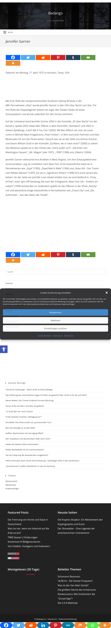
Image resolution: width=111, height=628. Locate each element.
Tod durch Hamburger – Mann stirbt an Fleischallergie (28, 389)
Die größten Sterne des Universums (77, 589)
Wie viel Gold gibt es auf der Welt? (20, 428)
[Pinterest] (58, 57)
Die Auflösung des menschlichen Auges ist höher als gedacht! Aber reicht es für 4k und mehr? (46, 395)
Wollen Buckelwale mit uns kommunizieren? (24, 449)
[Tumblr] (73, 57)
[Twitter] (28, 57)
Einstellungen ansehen (55, 328)
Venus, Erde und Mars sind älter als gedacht (24, 406)
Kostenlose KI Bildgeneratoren (24, 541)
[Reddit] (43, 57)
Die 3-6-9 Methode (68, 603)
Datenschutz (58, 335)
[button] (4, 349)
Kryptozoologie (12, 488)
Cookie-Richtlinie (44, 335)
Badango (55, 13)
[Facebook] (13, 57)
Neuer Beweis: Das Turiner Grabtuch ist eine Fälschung (29, 400)
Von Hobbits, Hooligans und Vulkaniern (29, 546)
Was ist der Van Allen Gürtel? (73, 585)
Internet (9, 283)
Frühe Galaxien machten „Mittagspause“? (23, 417)
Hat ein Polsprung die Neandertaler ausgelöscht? (26, 455)
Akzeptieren (55, 312)
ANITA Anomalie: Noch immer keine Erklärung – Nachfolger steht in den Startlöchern (42, 460)
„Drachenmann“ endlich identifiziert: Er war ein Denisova (30, 466)
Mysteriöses (10, 485)
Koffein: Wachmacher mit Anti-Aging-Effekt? (24, 433)
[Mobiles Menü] (8, 32)
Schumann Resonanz (69, 576)
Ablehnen (55, 320)
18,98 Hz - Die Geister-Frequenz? (75, 580)
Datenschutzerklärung (68, 619)
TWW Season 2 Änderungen (22, 537)
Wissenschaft (11, 481)
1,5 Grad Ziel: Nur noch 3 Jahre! (19, 411)
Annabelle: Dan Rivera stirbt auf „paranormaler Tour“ (28, 422)
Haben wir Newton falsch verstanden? (22, 444)
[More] (13, 63)
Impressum (68, 335)
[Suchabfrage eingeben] (55, 272)
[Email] (88, 57)
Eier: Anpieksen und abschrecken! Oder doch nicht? (27, 438)
